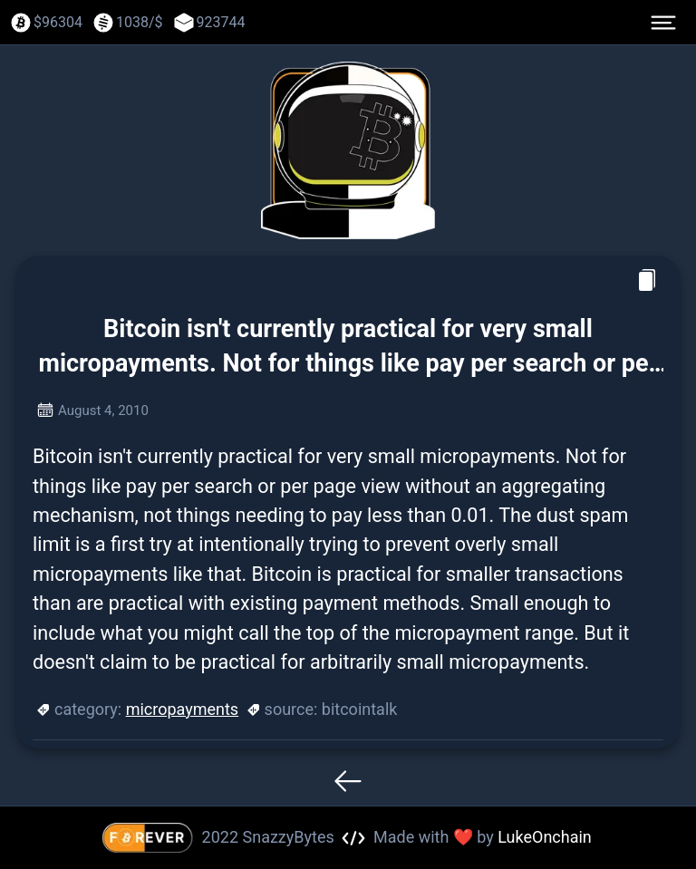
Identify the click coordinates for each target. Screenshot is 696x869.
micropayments (182, 709)
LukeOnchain (545, 836)
